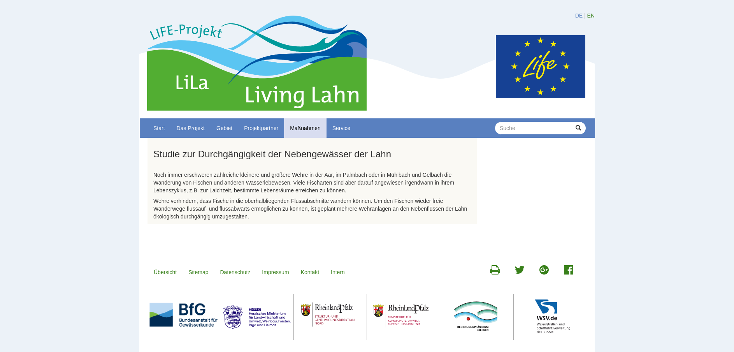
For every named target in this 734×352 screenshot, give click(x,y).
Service (341, 128)
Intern (338, 272)
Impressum (275, 272)
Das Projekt (191, 128)
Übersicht (165, 272)
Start (159, 128)
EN (591, 15)
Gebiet (224, 128)
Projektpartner (261, 128)
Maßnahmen (305, 128)
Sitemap (198, 272)
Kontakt (310, 272)
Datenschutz (235, 272)
